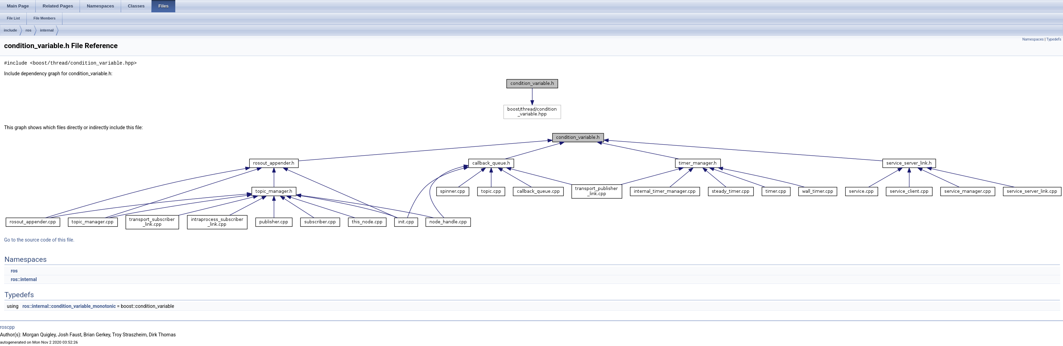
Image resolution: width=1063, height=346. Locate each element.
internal (47, 30)
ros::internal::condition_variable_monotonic (69, 306)
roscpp (7, 327)
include (10, 30)
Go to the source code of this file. (39, 240)
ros (29, 30)
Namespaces (1032, 39)
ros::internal (24, 279)
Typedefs (1053, 39)
